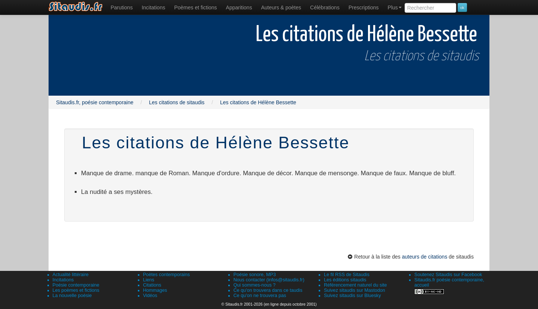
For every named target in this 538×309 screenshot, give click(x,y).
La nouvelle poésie (72, 295)
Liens (148, 279)
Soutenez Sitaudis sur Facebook (448, 274)
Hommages (155, 290)
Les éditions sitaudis (345, 279)
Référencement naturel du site (355, 285)
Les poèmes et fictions (76, 290)
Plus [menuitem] (395, 7)
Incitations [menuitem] (153, 7)
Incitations (63, 279)
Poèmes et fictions (195, 7)
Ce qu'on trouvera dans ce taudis (268, 290)
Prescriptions (364, 7)
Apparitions (239, 7)
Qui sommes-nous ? (255, 285)
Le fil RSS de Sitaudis (347, 274)
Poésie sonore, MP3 (255, 274)
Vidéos (150, 295)
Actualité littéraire (71, 274)
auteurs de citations (424, 257)
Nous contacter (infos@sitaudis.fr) (269, 279)
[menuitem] (121, 7)
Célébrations (325, 7)
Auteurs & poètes (281, 7)
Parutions (122, 7)
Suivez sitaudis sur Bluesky (352, 295)
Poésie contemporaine (76, 285)
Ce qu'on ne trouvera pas (260, 295)
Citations (152, 285)
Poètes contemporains (166, 274)
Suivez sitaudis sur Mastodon (354, 290)
